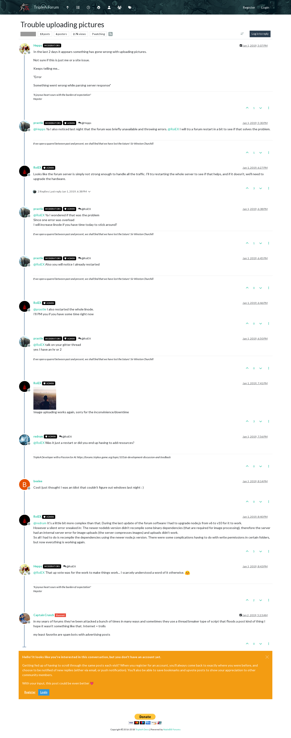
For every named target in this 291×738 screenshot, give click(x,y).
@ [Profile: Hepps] (39, 129)
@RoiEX (84, 209)
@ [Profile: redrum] (39, 523)
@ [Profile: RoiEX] (173, 129)
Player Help (28, 33)
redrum (38, 436)
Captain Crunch (43, 615)
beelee (37, 481)
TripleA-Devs (142, 729)
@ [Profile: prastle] (39, 309)
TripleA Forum (46, 7)
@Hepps (84, 123)
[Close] (267, 657)
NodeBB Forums (172, 729)
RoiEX (37, 167)
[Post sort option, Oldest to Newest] (242, 34)
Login (43, 692)
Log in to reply (260, 33)
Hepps (37, 45)
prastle (38, 123)
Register (29, 692)
